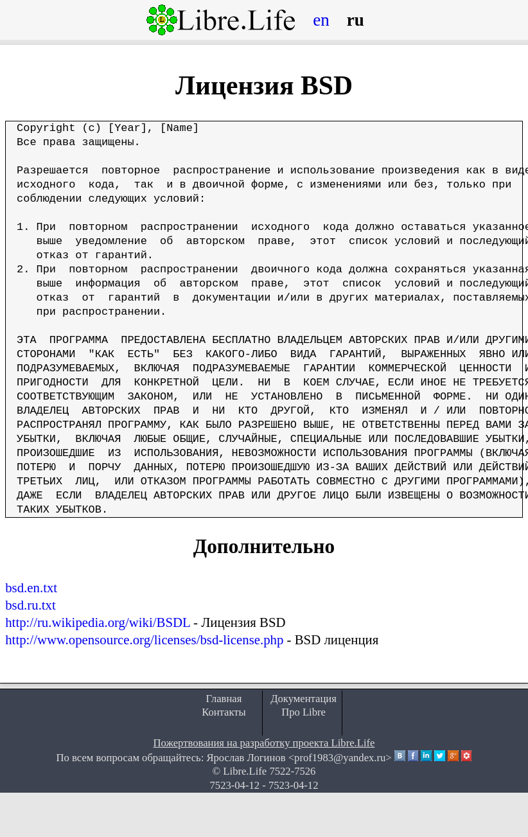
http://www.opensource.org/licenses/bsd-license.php (144, 639)
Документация (303, 698)
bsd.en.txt (31, 587)
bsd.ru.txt (30, 604)
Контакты (224, 712)
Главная (224, 698)
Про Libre (303, 712)
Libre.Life (245, 771)
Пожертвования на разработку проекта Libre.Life (264, 743)
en (321, 20)
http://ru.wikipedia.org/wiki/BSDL (97, 622)
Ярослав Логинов (245, 758)
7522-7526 (292, 771)
